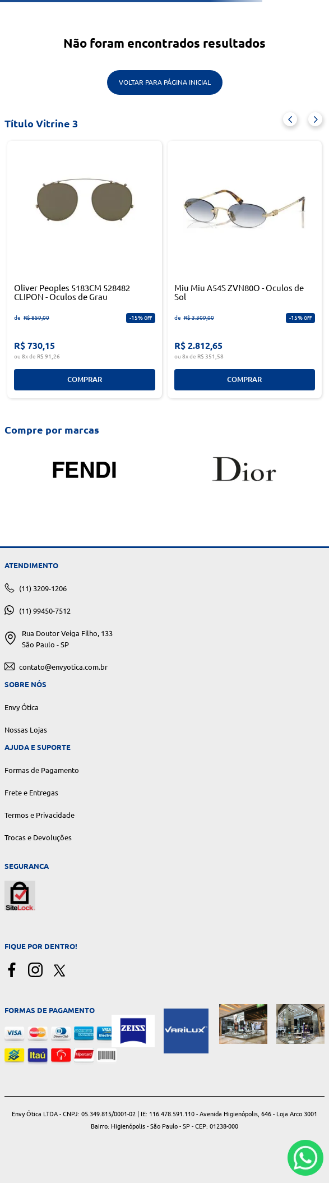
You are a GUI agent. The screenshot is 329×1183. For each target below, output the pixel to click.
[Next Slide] (315, 119)
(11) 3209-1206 (43, 588)
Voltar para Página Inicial (165, 82)
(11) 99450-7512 (45, 611)
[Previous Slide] (290, 119)
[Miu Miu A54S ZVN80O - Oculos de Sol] (245, 269)
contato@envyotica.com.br (63, 667)
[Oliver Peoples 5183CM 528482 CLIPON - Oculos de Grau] (84, 269)
